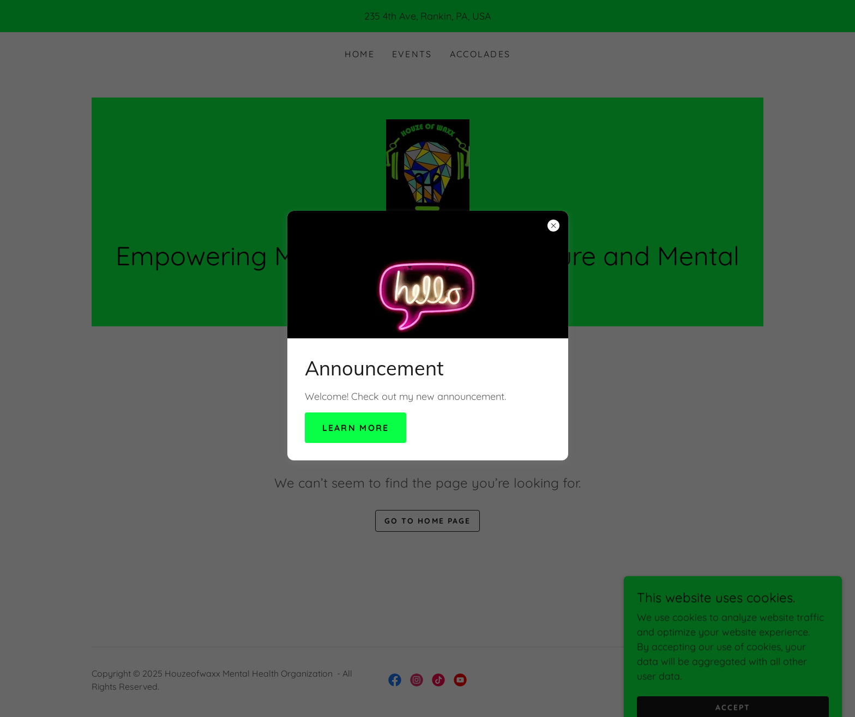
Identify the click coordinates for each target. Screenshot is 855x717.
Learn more (355, 427)
